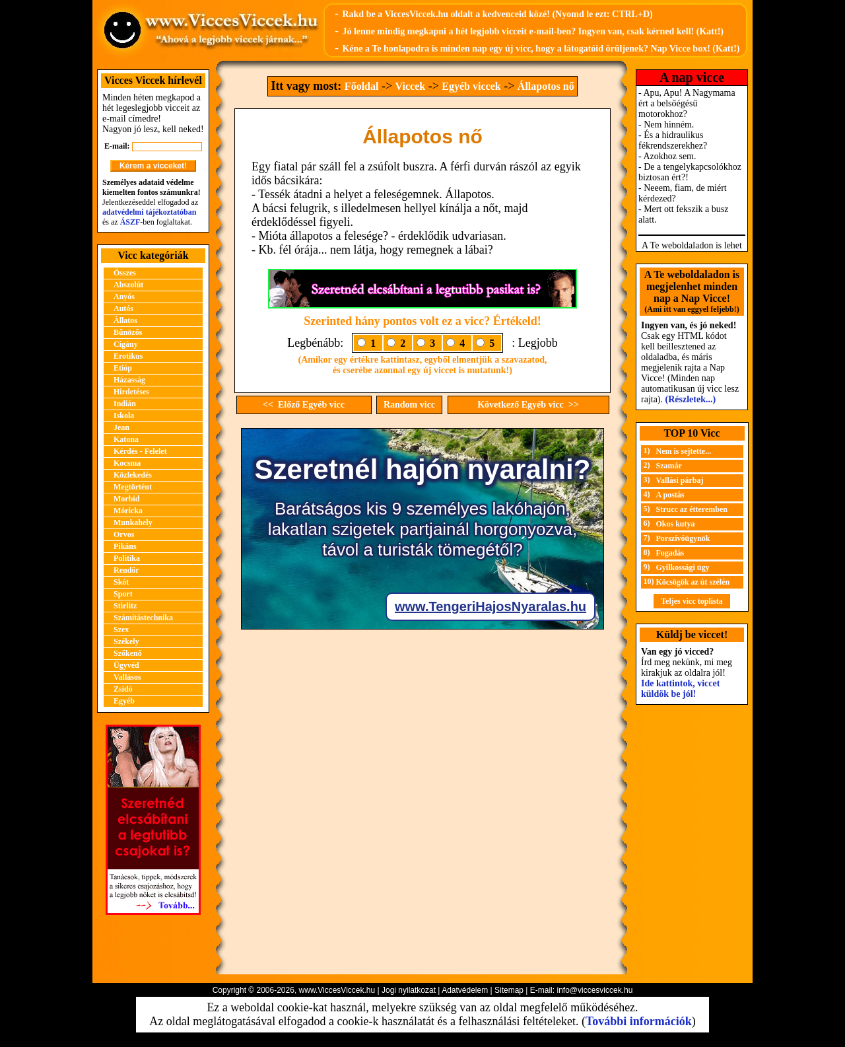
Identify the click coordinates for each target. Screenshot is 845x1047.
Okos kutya (675, 523)
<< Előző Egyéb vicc (304, 405)
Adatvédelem (465, 990)
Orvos (124, 534)
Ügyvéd (126, 665)
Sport (123, 593)
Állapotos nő (546, 86)
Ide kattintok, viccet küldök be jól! (680, 688)
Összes (125, 272)
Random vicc (409, 405)
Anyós (124, 296)
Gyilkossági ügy (683, 567)
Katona (126, 439)
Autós (123, 308)
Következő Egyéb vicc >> (528, 405)
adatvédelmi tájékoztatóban (149, 212)
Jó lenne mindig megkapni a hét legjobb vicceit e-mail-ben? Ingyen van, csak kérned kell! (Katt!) (533, 31)
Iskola (124, 415)
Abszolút (128, 284)
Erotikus (128, 356)
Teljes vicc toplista (692, 601)
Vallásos (127, 677)
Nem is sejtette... (684, 451)
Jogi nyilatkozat (409, 990)
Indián (125, 403)
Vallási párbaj (680, 480)
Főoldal (362, 86)
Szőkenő (128, 653)
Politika (127, 558)
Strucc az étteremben (691, 509)
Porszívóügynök (683, 538)
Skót (121, 582)
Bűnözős (128, 332)
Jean (121, 427)
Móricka (128, 510)
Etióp (123, 368)
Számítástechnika (143, 617)
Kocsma (127, 463)
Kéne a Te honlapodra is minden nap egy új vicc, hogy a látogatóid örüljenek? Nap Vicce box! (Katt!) (540, 49)
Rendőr (126, 570)
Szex (121, 629)
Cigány (126, 344)
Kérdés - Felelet (140, 451)
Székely (126, 641)
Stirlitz (125, 605)
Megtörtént (133, 486)
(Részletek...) (690, 399)
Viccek (410, 86)
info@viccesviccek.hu (594, 990)
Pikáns (125, 546)
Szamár (669, 465)
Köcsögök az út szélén (693, 582)
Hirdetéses (131, 391)
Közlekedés (133, 475)
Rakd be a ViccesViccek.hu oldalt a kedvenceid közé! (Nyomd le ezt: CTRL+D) (497, 14)
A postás (670, 494)
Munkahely (133, 522)
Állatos (125, 320)
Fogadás (670, 553)
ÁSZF (130, 222)
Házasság (129, 379)
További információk (639, 1021)
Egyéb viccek (471, 86)
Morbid (126, 498)
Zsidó (123, 689)
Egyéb (124, 700)
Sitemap (509, 990)
